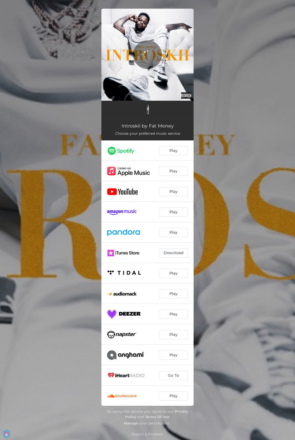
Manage (131, 423)
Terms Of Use (157, 417)
